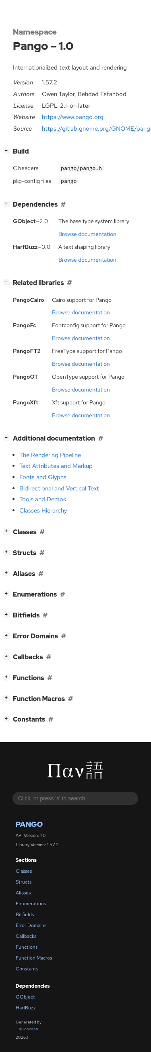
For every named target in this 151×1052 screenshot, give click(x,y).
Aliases (23, 893)
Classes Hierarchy (43, 511)
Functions (26, 947)
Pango (29, 824)
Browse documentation (87, 234)
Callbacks (26, 936)
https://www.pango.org (72, 117)
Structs (23, 882)
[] (8, 150)
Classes (24, 871)
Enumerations (31, 903)
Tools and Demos (42, 499)
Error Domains (31, 925)
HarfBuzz (26, 1008)
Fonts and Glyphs (42, 477)
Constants (27, 969)
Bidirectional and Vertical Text (59, 488)
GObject (25, 997)
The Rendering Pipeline (50, 455)
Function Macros (34, 958)
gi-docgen (28, 1028)
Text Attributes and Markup (56, 466)
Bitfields (25, 914)
